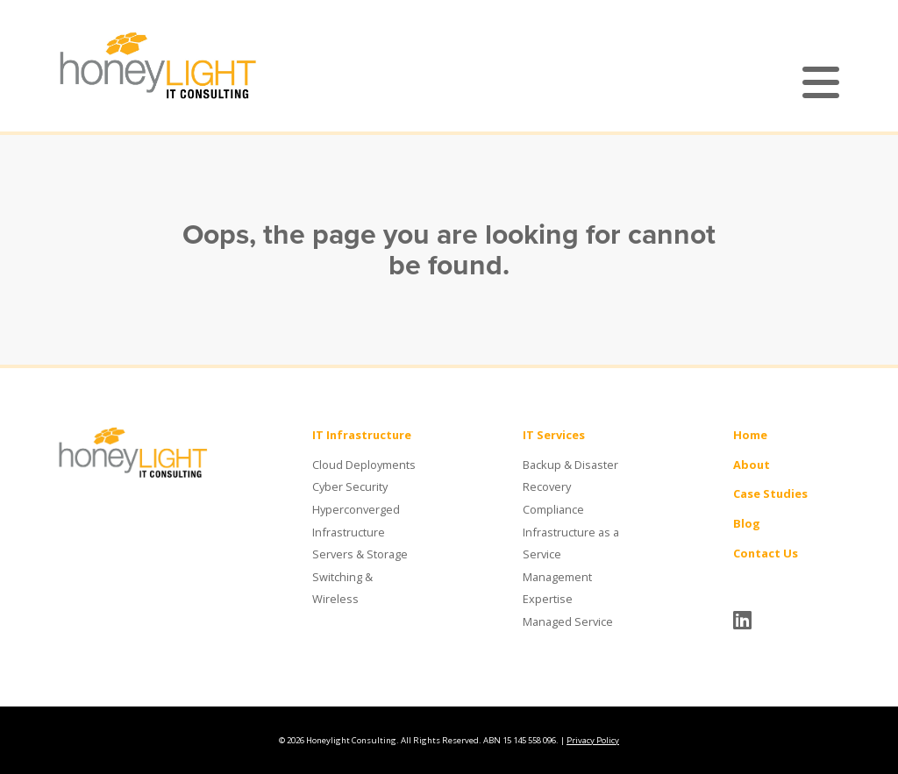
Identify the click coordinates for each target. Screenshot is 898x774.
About (751, 464)
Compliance (553, 509)
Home (750, 435)
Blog (746, 523)
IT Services (554, 435)
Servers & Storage (360, 554)
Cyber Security (350, 486)
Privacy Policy (593, 740)
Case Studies (770, 493)
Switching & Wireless (342, 588)
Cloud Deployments (364, 464)
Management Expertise (557, 588)
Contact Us (765, 553)
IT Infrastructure (361, 435)
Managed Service (568, 621)
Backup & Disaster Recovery (570, 476)
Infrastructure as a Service (571, 543)
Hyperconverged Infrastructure (356, 520)
